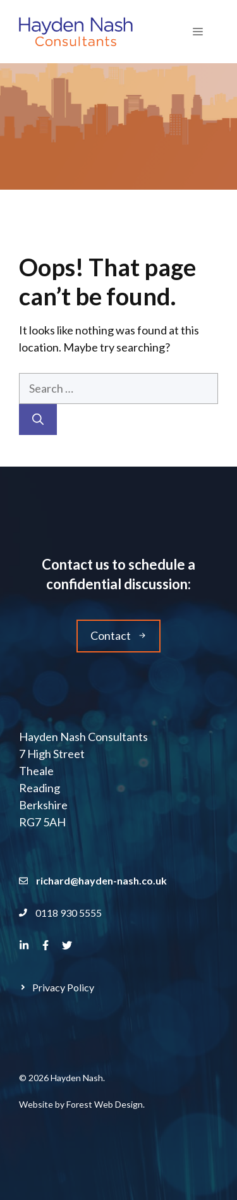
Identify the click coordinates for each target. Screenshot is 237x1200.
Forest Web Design (104, 1104)
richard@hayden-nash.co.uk (101, 880)
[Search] (38, 419)
